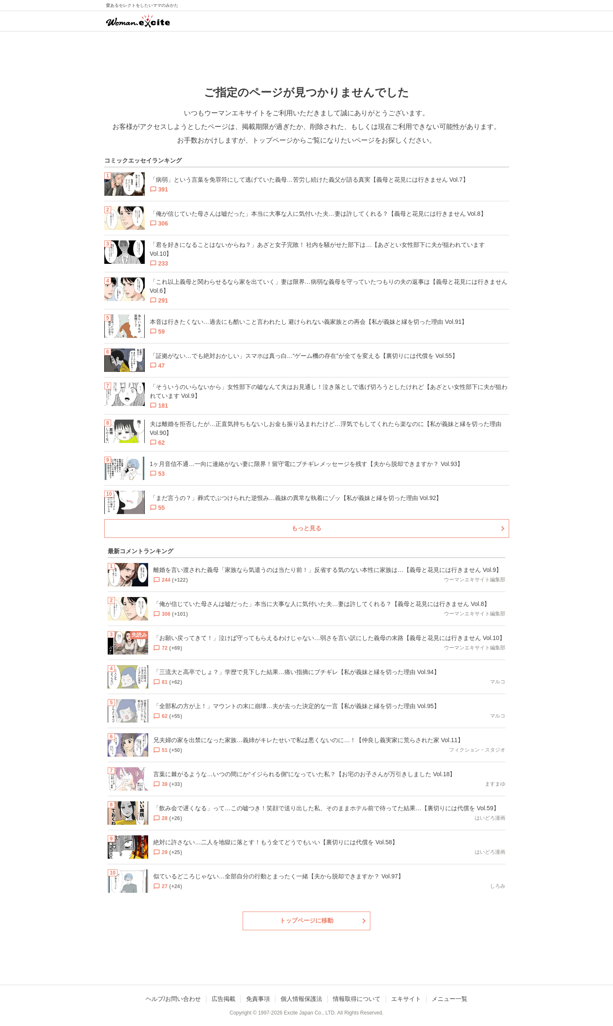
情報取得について (357, 998)
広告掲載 (223, 998)
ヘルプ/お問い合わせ (173, 998)
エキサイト (406, 998)
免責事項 (258, 998)
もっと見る (306, 528)
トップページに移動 (306, 920)
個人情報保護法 (301, 998)
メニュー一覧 (449, 998)
